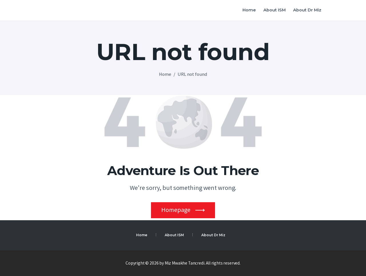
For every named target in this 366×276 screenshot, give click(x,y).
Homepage (175, 210)
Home (165, 74)
